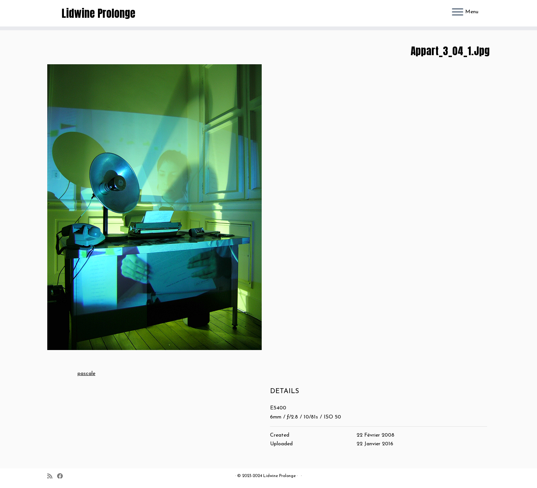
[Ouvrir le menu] (457, 12)
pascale (86, 373)
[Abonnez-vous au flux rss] (52, 477)
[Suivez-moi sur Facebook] (62, 477)
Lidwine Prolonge (98, 13)
